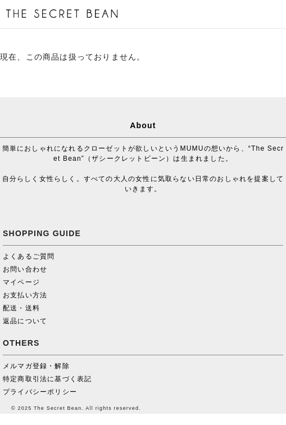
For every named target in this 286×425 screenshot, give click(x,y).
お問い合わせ (25, 269)
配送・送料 (21, 308)
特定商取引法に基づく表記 (47, 379)
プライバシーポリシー (40, 392)
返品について (25, 321)
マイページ (21, 282)
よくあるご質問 (29, 256)
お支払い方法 (25, 295)
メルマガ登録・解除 (36, 366)
